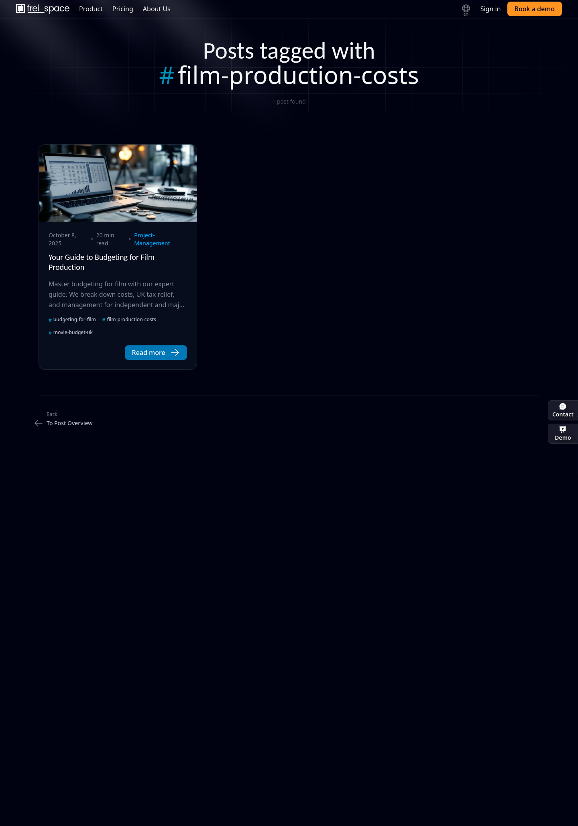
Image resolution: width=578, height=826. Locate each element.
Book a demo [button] (535, 8)
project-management (152, 239)
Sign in (490, 8)
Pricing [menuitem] (122, 8)
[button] (156, 352)
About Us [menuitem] (157, 8)
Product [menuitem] (91, 8)
